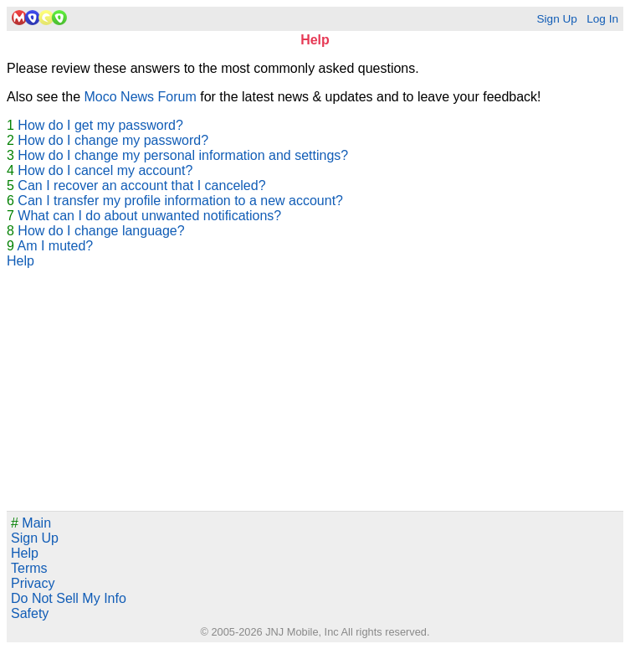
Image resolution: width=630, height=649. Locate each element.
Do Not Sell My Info (68, 598)
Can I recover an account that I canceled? (141, 185)
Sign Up (556, 19)
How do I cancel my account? (105, 170)
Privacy (32, 583)
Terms (29, 568)
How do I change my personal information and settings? (183, 155)
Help (20, 261)
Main (31, 523)
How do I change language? (101, 231)
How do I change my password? (113, 140)
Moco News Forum (141, 97)
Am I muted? (55, 246)
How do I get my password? (100, 125)
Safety (30, 613)
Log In (602, 19)
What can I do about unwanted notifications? (149, 216)
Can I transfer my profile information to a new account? (180, 200)
